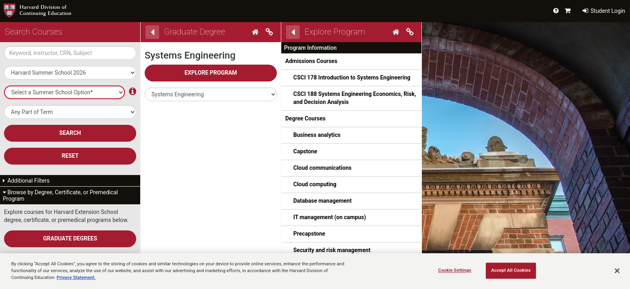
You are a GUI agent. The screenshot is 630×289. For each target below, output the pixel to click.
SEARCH (70, 133)
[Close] (617, 270)
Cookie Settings (454, 270)
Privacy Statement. (76, 277)
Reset (69, 156)
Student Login (604, 11)
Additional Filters (26, 180)
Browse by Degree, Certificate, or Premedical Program (60, 195)
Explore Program (210, 72)
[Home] (256, 32)
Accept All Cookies (510, 270)
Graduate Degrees (70, 238)
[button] (211, 94)
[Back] (152, 32)
